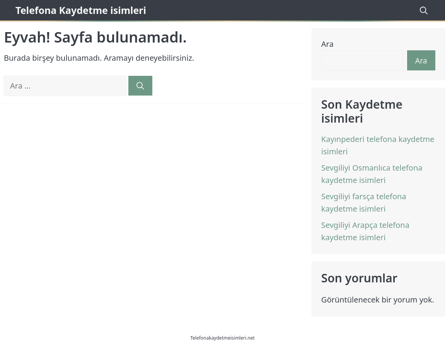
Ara (327, 44)
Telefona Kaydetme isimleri (80, 10)
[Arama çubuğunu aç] (423, 10)
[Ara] (140, 86)
